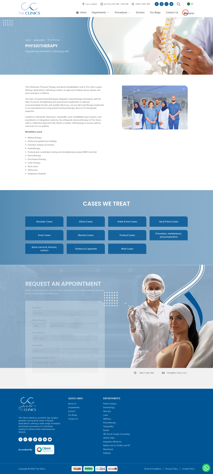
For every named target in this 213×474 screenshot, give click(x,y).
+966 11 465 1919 (142, 4)
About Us (72, 403)
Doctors (140, 12)
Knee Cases (44, 235)
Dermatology (109, 407)
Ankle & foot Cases (127, 221)
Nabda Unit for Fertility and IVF (116, 445)
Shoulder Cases (44, 221)
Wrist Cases (127, 248)
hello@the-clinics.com (176, 373)
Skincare (107, 411)
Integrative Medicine (112, 441)
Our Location (91, 4)
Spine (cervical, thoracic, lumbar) (44, 249)
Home (83, 12)
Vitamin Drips (109, 438)
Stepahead (108, 449)
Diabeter (107, 453)
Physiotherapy (109, 422)
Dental (106, 430)
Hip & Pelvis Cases (168, 221)
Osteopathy (108, 426)
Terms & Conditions (152, 469)
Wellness (107, 419)
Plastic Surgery (110, 403)
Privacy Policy (171, 469)
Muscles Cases (85, 235)
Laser (105, 415)
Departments (99, 12)
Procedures (121, 12)
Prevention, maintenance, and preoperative (169, 235)
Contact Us (172, 12)
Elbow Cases (86, 221)
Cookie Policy (188, 469)
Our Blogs (155, 12)
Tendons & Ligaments (86, 248)
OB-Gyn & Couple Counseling (116, 434)
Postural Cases (127, 235)
